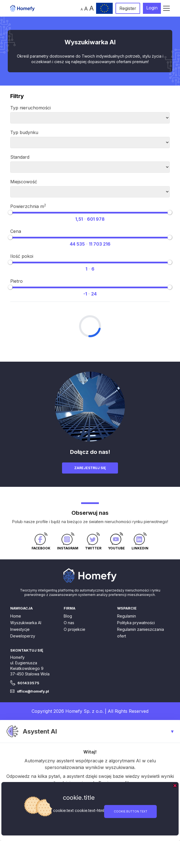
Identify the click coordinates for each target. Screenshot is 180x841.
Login (152, 8)
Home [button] (15, 616)
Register (127, 8)
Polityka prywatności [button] (136, 622)
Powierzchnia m (28, 206)
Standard (19, 157)
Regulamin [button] (126, 616)
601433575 (28, 683)
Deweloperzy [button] (22, 636)
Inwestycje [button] (20, 629)
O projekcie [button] (74, 629)
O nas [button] (69, 622)
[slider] (10, 212)
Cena (15, 231)
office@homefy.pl (33, 691)
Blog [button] (68, 616)
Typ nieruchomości (30, 107)
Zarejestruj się (90, 468)
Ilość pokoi (21, 256)
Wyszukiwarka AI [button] (25, 622)
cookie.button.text (130, 811)
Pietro (16, 281)
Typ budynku (24, 132)
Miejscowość (23, 181)
